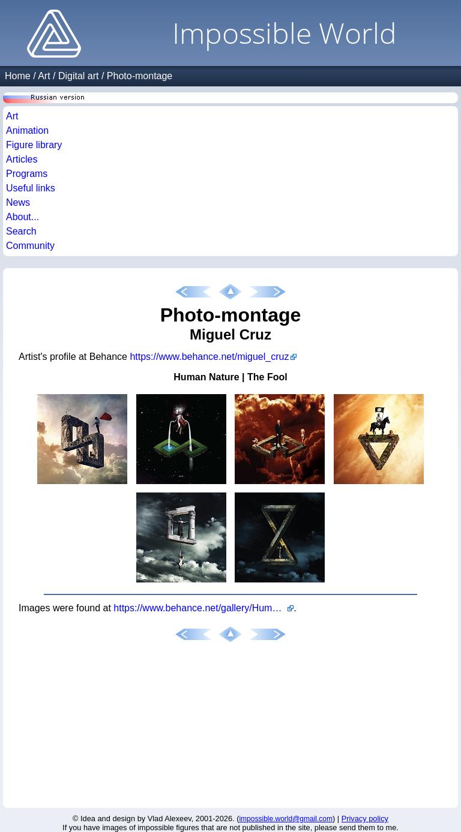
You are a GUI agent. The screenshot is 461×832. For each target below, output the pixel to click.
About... (22, 217)
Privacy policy (365, 818)
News (18, 202)
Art (44, 76)
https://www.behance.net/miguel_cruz (209, 357)
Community (30, 246)
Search (21, 231)
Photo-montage (139, 76)
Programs (26, 174)
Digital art (78, 76)
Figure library (34, 145)
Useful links (30, 188)
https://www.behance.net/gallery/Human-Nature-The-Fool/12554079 (203, 608)
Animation (27, 130)
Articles (21, 159)
